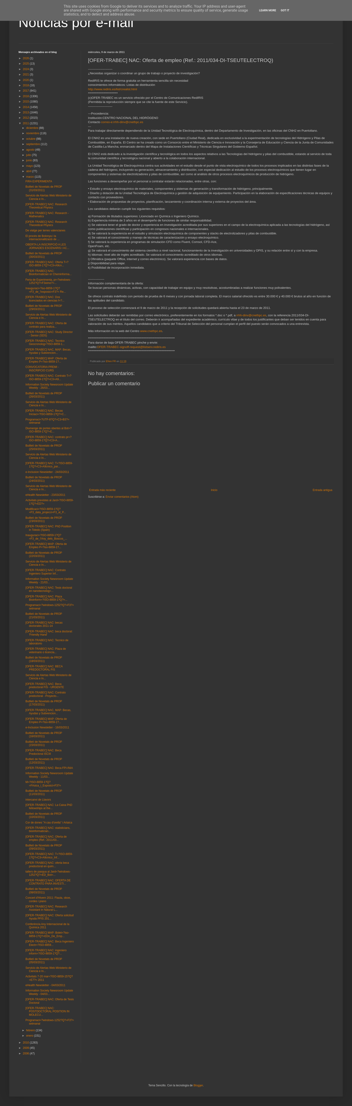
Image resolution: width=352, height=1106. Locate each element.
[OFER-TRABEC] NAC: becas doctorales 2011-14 (44, 624)
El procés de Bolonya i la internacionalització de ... (42, 237)
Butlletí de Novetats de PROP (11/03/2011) (43, 792)
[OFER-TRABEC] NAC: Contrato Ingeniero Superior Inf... (45, 572)
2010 (26, 1042)
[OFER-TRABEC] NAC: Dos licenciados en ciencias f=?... (44, 298)
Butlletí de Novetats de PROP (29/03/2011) (43, 307)
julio (29, 155)
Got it (285, 10)
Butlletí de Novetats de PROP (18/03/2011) (43, 659)
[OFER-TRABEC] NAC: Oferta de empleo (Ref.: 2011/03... (46, 838)
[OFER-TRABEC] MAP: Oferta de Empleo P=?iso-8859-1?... (46, 360)
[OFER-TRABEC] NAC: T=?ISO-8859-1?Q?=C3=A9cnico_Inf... (49, 855)
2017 (26, 90)
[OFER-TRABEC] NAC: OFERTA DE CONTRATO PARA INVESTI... (48, 882)
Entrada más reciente (102, 490)
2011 (26, 123)
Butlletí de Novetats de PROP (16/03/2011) (43, 734)
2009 (26, 1048)
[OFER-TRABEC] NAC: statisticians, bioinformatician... (47, 829)
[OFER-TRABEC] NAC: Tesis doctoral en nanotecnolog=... (48, 589)
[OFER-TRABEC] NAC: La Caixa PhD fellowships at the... (48, 806)
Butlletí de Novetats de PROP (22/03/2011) (43, 554)
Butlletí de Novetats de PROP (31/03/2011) (43, 188)
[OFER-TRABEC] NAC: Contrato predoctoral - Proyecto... (45, 694)
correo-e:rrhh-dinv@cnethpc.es (122, 122)
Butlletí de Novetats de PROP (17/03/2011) (43, 703)
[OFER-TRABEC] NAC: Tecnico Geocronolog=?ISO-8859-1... (45, 342)
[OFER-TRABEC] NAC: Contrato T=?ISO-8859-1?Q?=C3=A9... (48, 377)
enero (30, 1035)
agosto (30, 149)
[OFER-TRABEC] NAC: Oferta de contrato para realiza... (46, 325)
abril (29, 171)
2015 (26, 101)
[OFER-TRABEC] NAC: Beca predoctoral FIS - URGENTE (44, 685)
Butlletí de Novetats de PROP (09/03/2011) (43, 847)
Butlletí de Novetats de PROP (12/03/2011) (43, 761)
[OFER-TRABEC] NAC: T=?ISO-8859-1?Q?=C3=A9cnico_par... (49, 465)
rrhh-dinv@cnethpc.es (251, 315)
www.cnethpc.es (151, 331)
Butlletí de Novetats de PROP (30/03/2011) (43, 255)
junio (29, 160)
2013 (26, 112)
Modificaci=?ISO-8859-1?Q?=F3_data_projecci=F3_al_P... (45, 510)
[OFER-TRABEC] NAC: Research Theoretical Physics (46, 206)
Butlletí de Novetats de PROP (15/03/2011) (43, 743)
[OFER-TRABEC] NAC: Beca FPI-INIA (49, 768)
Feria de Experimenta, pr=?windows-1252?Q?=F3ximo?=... (48, 281)
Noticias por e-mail (76, 22)
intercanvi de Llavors (38, 799)
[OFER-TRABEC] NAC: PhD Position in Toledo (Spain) (48, 528)
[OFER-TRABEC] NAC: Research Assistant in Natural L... (46, 908)
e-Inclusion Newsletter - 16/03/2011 (47, 727)
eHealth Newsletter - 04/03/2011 (45, 985)
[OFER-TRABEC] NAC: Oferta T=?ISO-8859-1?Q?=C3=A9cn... (46, 264)
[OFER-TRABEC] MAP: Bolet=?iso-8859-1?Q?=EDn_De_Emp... (47, 934)
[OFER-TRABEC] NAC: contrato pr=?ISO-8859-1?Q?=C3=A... (48, 438)
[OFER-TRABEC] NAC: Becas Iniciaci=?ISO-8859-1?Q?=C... (45, 412)
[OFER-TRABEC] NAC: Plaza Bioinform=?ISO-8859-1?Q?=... (46, 598)
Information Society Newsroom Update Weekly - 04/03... (49, 992)
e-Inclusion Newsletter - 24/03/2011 (47, 472)
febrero (31, 1030)
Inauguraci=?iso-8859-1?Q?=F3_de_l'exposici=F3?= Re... (45, 290)
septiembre (33, 144)
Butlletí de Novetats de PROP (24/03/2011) (43, 479)
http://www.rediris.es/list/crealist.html (112, 89)
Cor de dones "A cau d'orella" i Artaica (48, 822)
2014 (26, 107)
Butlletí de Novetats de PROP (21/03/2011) (43, 615)
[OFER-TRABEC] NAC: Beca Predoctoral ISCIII (43, 752)
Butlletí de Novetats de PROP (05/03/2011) (43, 960)
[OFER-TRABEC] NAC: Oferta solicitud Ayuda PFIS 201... (49, 917)
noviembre (33, 133)
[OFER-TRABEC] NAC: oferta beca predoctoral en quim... (47, 864)
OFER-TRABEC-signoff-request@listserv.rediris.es (131, 347)
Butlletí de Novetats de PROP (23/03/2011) (43, 519)
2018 (26, 85)
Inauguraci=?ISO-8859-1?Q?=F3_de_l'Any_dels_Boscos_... (46, 537)
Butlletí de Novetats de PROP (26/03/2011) (43, 395)
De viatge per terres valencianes (45, 230)
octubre (31, 138)
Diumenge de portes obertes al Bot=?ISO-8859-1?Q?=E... (48, 430)
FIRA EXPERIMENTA (38, 181)
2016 (26, 96)
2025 (26, 63)
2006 (26, 1053)
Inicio (214, 490)
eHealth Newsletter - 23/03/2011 (45, 495)
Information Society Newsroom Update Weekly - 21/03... (49, 580)
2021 (26, 74)
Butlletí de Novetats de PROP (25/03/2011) (43, 447)
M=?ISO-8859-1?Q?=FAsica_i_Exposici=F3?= (43, 783)
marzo (30, 176)
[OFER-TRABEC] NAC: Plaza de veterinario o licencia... (45, 650)
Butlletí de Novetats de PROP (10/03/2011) (43, 815)
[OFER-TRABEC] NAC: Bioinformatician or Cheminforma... (48, 272)
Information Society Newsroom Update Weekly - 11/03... (49, 775)
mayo (30, 166)
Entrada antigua (322, 490)
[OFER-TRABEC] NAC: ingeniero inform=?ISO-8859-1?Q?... (45, 952)
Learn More (267, 10)
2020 (26, 80)
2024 (26, 69)
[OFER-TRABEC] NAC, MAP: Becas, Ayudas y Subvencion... (48, 351)
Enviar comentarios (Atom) (122, 496)
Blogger (198, 1085)
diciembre (32, 128)
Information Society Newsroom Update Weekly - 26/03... (49, 386)
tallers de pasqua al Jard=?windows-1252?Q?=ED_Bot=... (47, 873)
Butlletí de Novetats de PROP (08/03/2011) (43, 890)
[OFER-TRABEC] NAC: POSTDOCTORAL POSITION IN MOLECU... (47, 1011)
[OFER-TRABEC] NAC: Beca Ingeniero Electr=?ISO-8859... (49, 943)
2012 (26, 117)
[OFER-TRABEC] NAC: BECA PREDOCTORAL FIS (44, 668)
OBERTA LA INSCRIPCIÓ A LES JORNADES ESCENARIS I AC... (47, 246)
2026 (26, 58)
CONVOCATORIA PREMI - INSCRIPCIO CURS (42, 368)
